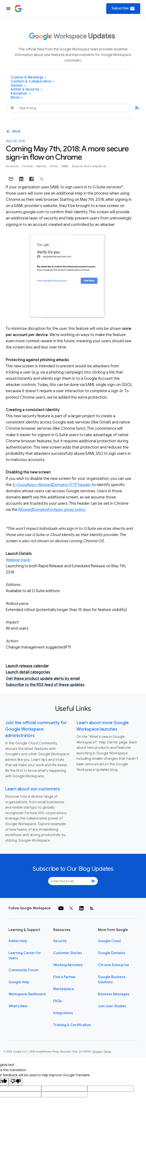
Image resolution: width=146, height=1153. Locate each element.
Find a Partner (64, 977)
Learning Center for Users (25, 955)
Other (54, 166)
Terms (107, 1051)
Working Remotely (68, 965)
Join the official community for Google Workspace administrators (36, 729)
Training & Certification (72, 1025)
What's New (18, 1006)
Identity (41, 166)
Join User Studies (112, 1006)
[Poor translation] (15, 1082)
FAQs (57, 1001)
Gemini (18, 86)
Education (20, 94)
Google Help (19, 982)
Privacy (97, 1051)
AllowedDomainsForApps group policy (51, 509)
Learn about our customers (32, 789)
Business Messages (113, 994)
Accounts (12, 166)
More (17, 98)
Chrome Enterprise (113, 965)
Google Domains (111, 953)
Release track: (18, 559)
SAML (65, 166)
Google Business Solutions (111, 979)
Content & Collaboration (33, 82)
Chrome (28, 166)
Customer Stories (67, 953)
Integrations (63, 1013)
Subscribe (123, 8)
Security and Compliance (89, 166)
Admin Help (18, 941)
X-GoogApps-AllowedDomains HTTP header (52, 484)
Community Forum (23, 970)
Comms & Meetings (28, 77)
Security (60, 941)
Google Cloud (109, 941)
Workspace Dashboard (27, 994)
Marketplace (63, 989)
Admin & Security (27, 89)
